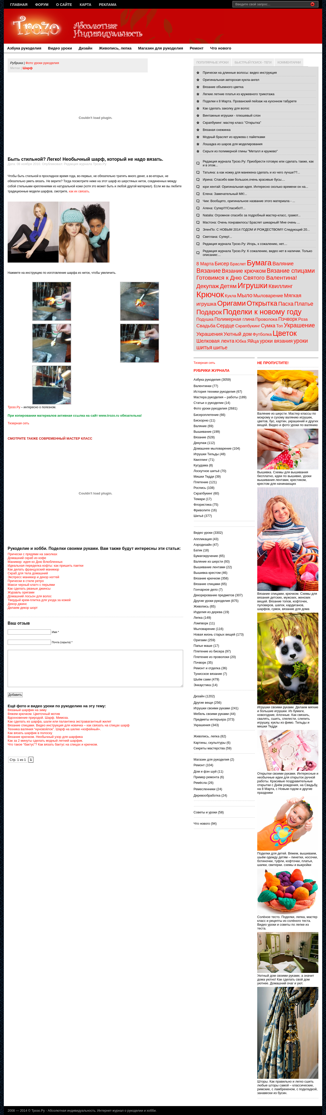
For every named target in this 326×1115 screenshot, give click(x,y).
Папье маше (203, 646)
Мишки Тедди (204, 476)
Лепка (198, 618)
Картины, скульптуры (210, 743)
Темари (199, 499)
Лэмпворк (201, 623)
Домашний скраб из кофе (27, 558)
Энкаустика (202, 685)
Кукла (230, 295)
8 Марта (205, 263)
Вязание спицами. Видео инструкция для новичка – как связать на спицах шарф (69, 733)
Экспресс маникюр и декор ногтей (33, 577)
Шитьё (198, 516)
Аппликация (203, 539)
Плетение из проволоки (211, 657)
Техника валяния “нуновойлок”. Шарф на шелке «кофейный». (54, 737)
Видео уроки (60, 48)
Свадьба (205, 325)
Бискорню (201, 420)
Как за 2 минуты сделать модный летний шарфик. (45, 748)
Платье (303, 304)
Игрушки (253, 285)
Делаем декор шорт (23, 608)
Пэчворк (287, 319)
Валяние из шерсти (208, 561)
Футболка (262, 334)
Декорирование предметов (214, 595)
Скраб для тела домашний (28, 573)
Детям (228, 286)
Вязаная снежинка (216, 130)
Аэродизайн (203, 545)
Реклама (108, 5)
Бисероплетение (206, 415)
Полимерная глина (234, 319)
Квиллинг (280, 286)
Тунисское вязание (208, 674)
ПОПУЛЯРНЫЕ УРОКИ (212, 62)
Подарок (209, 312)
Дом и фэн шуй (205, 771)
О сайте (64, 5)
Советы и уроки (205, 812)
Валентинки (202, 386)
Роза (303, 319)
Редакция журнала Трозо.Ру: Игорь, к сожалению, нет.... (245, 244)
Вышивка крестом (207, 573)
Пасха (286, 304)
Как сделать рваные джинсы (29, 588)
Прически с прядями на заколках (32, 554)
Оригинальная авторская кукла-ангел (231, 80)
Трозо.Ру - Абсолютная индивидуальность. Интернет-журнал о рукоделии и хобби (93, 1110)
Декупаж (207, 286)
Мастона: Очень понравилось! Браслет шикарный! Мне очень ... (251, 222)
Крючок (210, 294)
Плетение (201, 482)
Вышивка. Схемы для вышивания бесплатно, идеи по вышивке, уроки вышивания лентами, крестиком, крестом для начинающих (287, 476)
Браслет (238, 264)
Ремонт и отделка (207, 668)
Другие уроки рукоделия (212, 601)
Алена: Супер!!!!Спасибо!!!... (224, 208)
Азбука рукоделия (24, 48)
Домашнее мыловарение (213, 448)
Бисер (222, 263)
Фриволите (202, 510)
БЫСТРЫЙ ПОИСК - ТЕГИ (253, 62)
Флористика (203, 504)
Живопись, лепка (115, 48)
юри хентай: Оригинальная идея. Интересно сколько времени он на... (255, 187)
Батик (198, 550)
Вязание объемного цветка (223, 87)
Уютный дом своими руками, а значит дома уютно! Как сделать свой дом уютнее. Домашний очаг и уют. (287, 977)
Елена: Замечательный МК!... (225, 194)
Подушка (204, 319)
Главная (19, 5)
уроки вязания (276, 341)
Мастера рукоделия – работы (216, 397)
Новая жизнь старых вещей (214, 634)
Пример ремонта (206, 777)
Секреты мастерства (209, 748)
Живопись (201, 606)
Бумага (259, 262)
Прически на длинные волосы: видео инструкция (240, 73)
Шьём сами (202, 679)
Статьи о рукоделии (209, 403)
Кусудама (201, 465)
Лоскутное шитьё (207, 471)
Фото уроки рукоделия (42, 63)
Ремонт (196, 48)
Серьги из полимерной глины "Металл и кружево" (240, 151)
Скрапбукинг (247, 326)
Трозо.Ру (14, 407)
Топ (279, 326)
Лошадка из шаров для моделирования (232, 144)
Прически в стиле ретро (26, 581)
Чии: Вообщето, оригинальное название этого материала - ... (249, 201)
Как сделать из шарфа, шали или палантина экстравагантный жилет (59, 729)
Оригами (231, 303)
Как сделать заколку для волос (226, 108)
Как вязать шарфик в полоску (30, 740)
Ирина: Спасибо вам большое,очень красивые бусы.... (244, 179)
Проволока (266, 319)
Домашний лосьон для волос (30, 596)
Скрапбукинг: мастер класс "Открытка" (232, 123)
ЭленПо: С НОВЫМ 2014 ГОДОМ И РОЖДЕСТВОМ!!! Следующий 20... (256, 229)
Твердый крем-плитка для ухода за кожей (39, 600)
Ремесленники (204, 789)
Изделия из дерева (208, 612)
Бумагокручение (206, 556)
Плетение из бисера (209, 651)
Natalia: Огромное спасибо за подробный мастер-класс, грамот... (252, 215)
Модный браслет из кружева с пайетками (234, 137)
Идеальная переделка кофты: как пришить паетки (45, 565)
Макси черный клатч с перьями (31, 585)
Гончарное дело (206, 589)
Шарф (28, 68)
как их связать (79, 191)
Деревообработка (207, 795)
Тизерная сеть (18, 423)
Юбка (240, 341)
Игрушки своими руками (212, 708)
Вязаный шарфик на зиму (27, 718)
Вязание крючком (244, 271)
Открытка (262, 303)
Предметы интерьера (210, 719)
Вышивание (202, 431)
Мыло (244, 295)
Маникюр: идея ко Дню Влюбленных (35, 562)
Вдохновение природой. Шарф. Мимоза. (38, 725)
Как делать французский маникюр (33, 569)
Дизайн (85, 48)
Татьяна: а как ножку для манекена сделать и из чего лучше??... (251, 172)
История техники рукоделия (214, 391)
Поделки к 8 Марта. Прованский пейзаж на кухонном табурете (250, 101)
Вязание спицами (291, 270)
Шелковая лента (215, 341)
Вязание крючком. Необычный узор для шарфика (45, 744)
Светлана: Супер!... (217, 237)
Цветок (284, 333)
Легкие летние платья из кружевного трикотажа (238, 94)
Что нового (220, 48)
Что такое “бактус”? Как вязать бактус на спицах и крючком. (53, 752)
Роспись (200, 488)
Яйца (253, 341)
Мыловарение (268, 295)
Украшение (299, 325)
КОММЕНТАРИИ (289, 62)
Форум (41, 5)
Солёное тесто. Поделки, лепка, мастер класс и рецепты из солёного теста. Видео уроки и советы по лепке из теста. (287, 920)
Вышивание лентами (209, 567)
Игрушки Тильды (206, 454)
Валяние (283, 263)
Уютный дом (238, 334)
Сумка (268, 325)
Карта (85, 5)
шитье (220, 347)
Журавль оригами (21, 592)
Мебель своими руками (211, 714)
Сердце (225, 325)
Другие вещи (203, 702)
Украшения (209, 334)
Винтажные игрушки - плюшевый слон (232, 115)
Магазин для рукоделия (160, 48)
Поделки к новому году (262, 311)
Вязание (208, 270)
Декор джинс (17, 604)
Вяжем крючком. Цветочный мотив (34, 721)
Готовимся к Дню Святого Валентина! (246, 277)
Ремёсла (200, 783)
